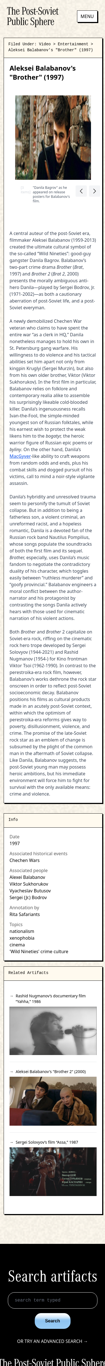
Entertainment (73, 44)
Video (45, 44)
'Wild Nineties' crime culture (39, 951)
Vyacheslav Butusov (30, 891)
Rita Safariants (25, 914)
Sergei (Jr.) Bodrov (28, 897)
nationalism (22, 931)
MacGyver (20, 456)
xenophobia (22, 938)
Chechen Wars (24, 860)
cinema (17, 945)
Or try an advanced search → (52, 1341)
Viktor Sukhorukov (29, 884)
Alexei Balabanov (27, 877)
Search (52, 1320)
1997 (15, 843)
